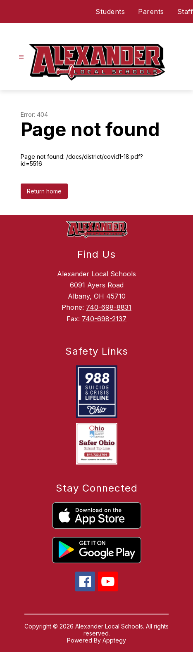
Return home (44, 191)
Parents (151, 11)
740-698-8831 (108, 307)
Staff (185, 11)
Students (110, 11)
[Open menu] (21, 57)
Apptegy (114, 640)
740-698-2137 (104, 319)
